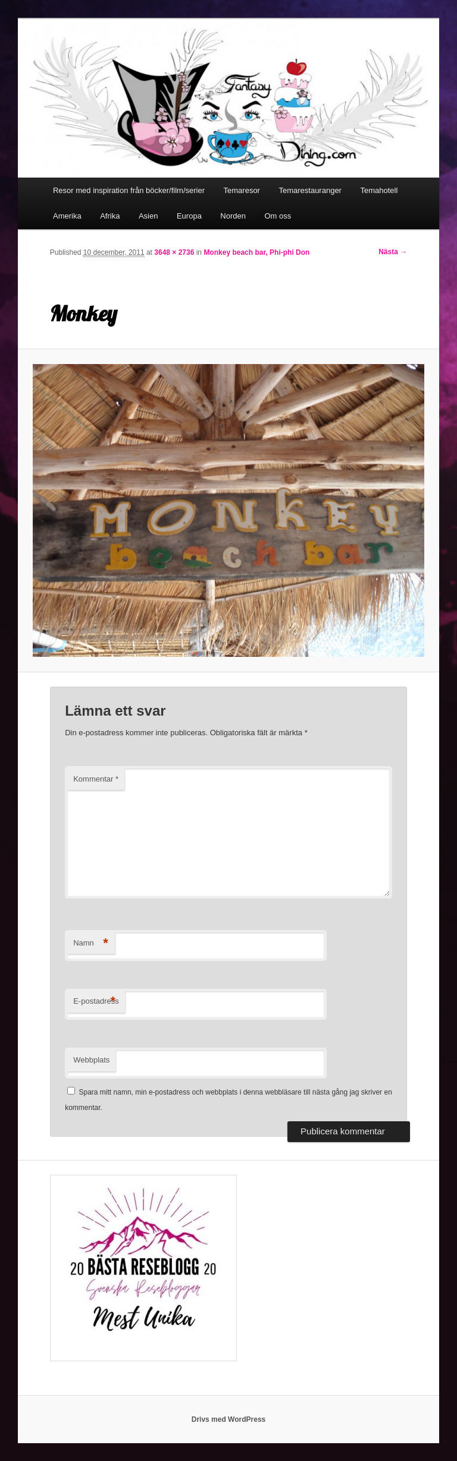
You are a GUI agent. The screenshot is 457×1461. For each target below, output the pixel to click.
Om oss (278, 215)
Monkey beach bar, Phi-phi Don (256, 252)
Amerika (67, 215)
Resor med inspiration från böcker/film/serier (129, 190)
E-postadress (96, 1001)
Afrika (110, 215)
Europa (189, 215)
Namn (90, 943)
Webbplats (91, 1059)
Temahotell (378, 190)
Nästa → (392, 252)
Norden (233, 215)
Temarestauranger (310, 190)
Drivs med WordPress (229, 1419)
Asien (148, 215)
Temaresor (242, 190)
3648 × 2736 (174, 252)
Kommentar (95, 778)
